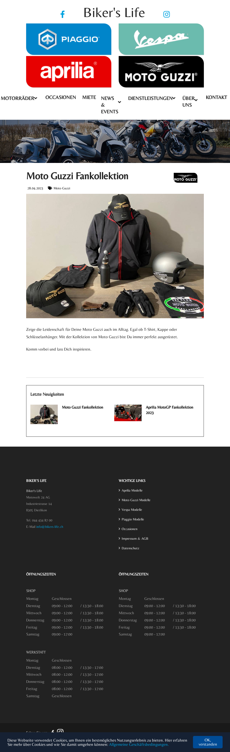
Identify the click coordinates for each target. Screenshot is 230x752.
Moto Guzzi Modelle (136, 500)
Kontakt (216, 97)
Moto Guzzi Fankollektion (82, 407)
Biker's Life (114, 12)
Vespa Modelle (132, 510)
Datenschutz (130, 548)
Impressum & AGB (135, 538)
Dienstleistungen (150, 98)
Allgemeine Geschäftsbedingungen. (139, 744)
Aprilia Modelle (132, 490)
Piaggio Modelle (133, 519)
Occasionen (60, 97)
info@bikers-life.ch (49, 527)
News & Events (109, 104)
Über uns (188, 101)
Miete (89, 97)
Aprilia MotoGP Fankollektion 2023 (169, 410)
